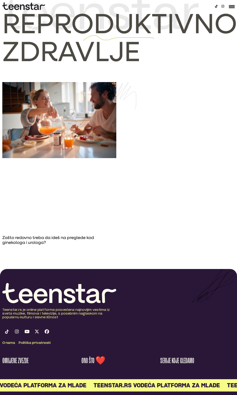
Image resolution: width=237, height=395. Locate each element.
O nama (8, 343)
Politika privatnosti (35, 343)
